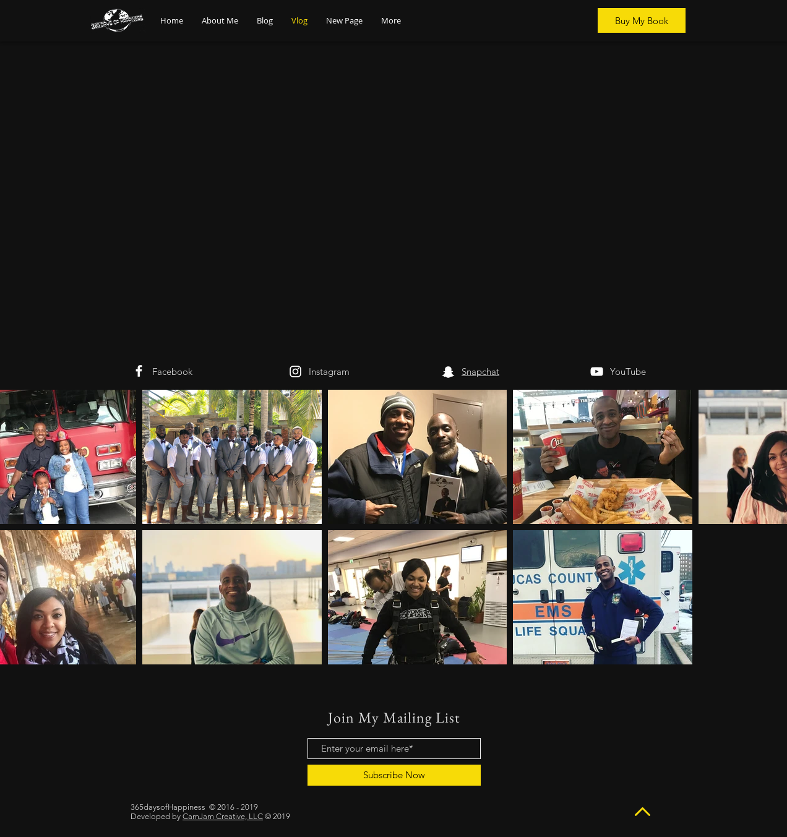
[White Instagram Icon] (295, 371)
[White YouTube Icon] (596, 371)
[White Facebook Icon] (139, 371)
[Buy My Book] (642, 20)
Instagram (329, 371)
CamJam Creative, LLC (223, 816)
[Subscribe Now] (394, 775)
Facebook (172, 371)
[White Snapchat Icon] (448, 372)
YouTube (628, 371)
